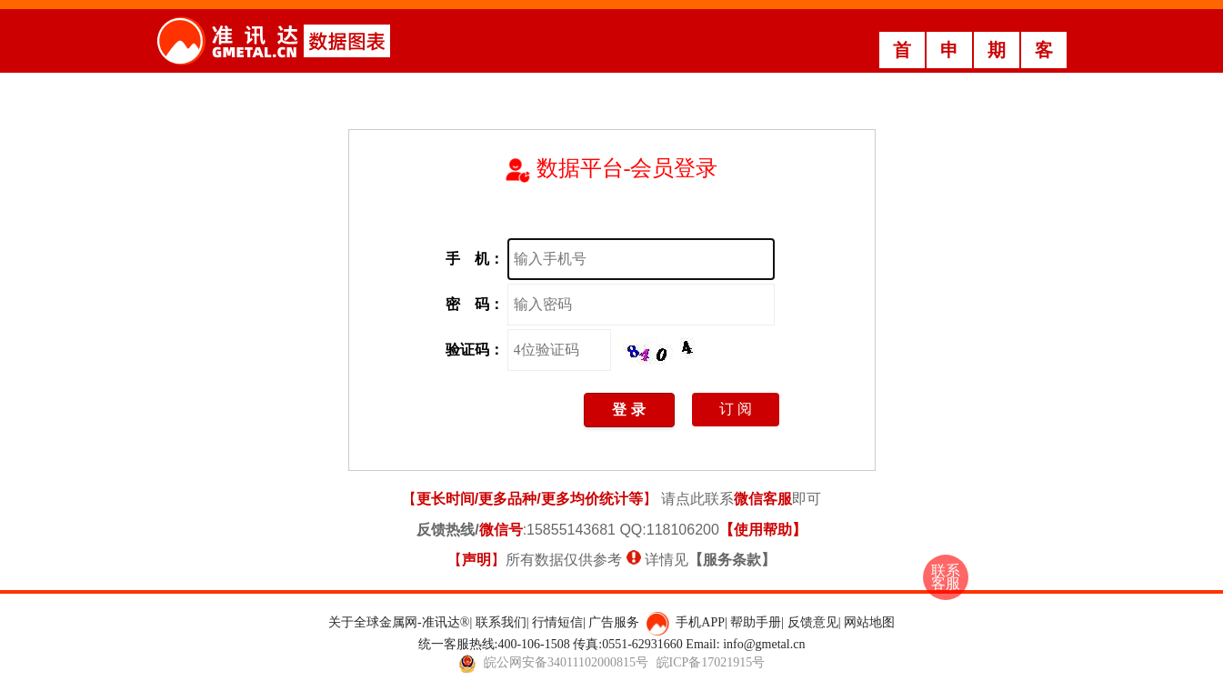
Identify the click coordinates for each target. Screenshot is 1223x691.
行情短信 (557, 622)
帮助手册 (755, 622)
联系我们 (501, 622)
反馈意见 (812, 622)
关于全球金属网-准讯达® (398, 622)
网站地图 (869, 622)
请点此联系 (726, 498)
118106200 (683, 529)
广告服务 (613, 622)
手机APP (700, 622)
